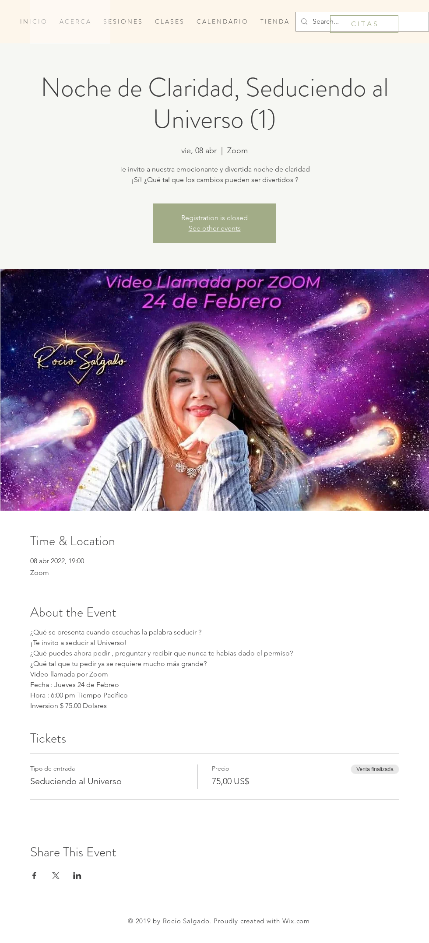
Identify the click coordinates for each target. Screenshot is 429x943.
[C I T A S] (364, 24)
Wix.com (296, 921)
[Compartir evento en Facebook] (34, 875)
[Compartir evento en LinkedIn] (77, 875)
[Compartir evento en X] (56, 875)
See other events (215, 228)
